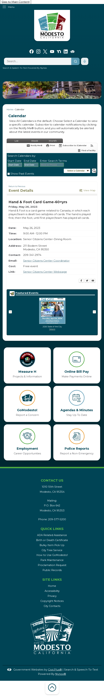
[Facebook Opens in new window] (81, 281)
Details (52, 329)
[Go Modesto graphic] (72, 51)
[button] (93, 90)
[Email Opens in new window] (92, 281)
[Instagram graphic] (38, 51)
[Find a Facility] (86, 150)
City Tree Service (52, 550)
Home (10, 109)
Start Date (14, 160)
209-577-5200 (57, 519)
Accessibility (52, 591)
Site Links (52, 580)
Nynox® (60, 674)
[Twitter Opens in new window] (87, 281)
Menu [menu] (11, 7)
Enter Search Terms (53, 160)
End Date (30, 160)
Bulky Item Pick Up (52, 545)
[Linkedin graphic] (66, 51)
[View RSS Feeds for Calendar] (92, 145)
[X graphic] (45, 51)
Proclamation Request (52, 565)
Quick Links (52, 529)
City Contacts (52, 606)
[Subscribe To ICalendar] (73, 145)
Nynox (43, 68)
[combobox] (15, 165)
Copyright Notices (52, 601)
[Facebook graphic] (31, 51)
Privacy (52, 596)
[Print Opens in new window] (50, 145)
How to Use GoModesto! (52, 555)
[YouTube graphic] (52, 51)
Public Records (52, 570)
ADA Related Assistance (52, 535)
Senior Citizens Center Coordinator (46, 260)
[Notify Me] (34, 145)
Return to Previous (17, 186)
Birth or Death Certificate (52, 540)
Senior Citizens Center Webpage (45, 271)
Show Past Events (22, 173)
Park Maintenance (52, 560)
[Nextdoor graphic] (59, 51)
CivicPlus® (55, 669)
